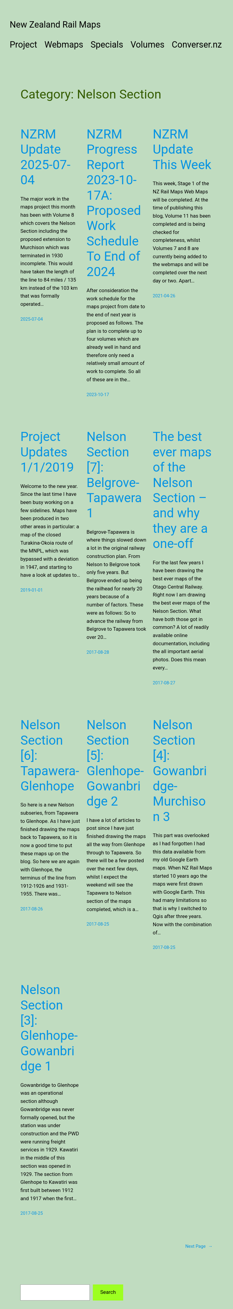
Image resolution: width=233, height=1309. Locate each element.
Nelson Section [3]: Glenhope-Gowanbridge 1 (49, 1028)
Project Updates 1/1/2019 (47, 452)
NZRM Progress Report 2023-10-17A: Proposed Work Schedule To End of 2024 (113, 203)
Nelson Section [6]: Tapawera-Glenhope (49, 755)
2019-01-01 (31, 590)
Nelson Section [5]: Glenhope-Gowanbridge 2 (115, 763)
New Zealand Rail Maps (55, 24)
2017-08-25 (97, 924)
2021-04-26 (164, 296)
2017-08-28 (97, 652)
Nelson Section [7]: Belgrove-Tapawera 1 (114, 474)
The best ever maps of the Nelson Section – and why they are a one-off (182, 490)
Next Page (199, 1246)
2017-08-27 (164, 683)
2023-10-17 (97, 394)
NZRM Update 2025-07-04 (45, 157)
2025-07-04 (31, 319)
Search (108, 1292)
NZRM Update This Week (182, 149)
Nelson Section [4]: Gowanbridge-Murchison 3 (180, 770)
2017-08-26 (31, 909)
